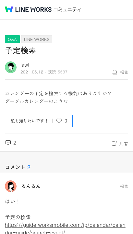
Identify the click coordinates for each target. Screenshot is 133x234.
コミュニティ (67, 9)
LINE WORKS (37, 39)
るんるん (31, 186)
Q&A (12, 39)
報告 (124, 72)
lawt (25, 64)
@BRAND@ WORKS (28, 9)
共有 (123, 143)
